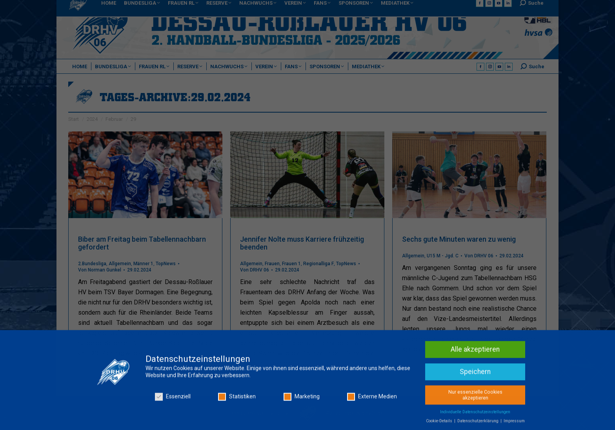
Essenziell (173, 399)
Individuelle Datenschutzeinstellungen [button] (475, 414)
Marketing (302, 399)
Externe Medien (372, 399)
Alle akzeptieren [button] (475, 352)
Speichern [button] (475, 374)
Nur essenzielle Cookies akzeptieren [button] (475, 397)
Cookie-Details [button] (439, 423)
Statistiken (237, 399)
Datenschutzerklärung (478, 423)
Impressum (514, 423)
